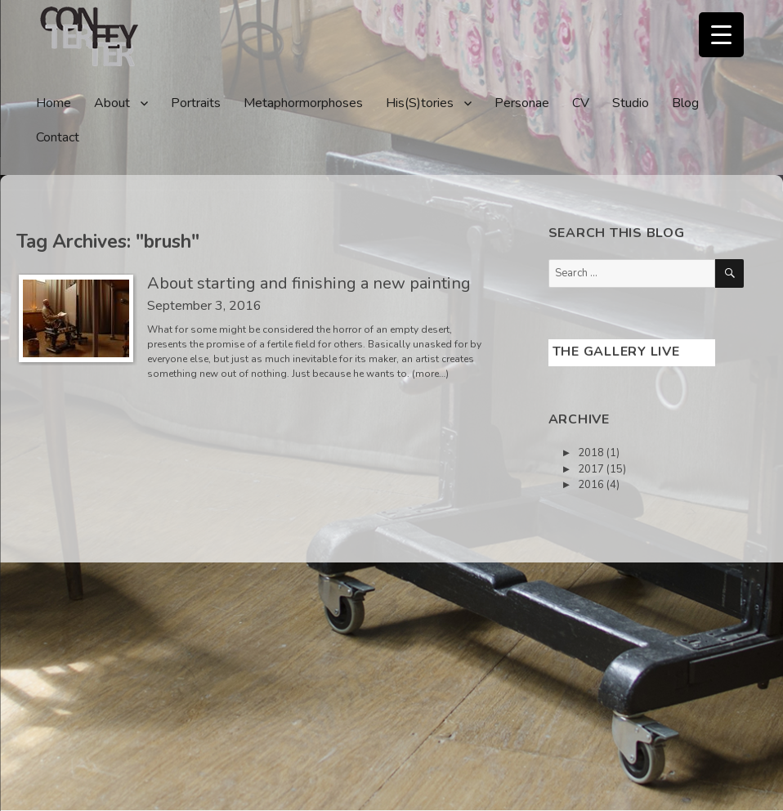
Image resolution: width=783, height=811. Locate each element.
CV (580, 103)
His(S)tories (420, 103)
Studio (630, 103)
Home (53, 103)
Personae (521, 103)
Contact (57, 137)
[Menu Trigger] (721, 34)
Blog (685, 103)
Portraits (196, 103)
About (112, 103)
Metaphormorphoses (303, 103)
